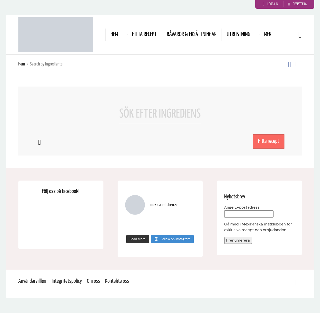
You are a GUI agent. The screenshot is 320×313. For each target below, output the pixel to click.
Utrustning (238, 34)
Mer (267, 34)
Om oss (93, 281)
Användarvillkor (32, 281)
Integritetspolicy (67, 281)
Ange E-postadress (242, 207)
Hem (114, 34)
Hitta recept (144, 34)
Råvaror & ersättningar (192, 34)
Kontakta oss (117, 281)
